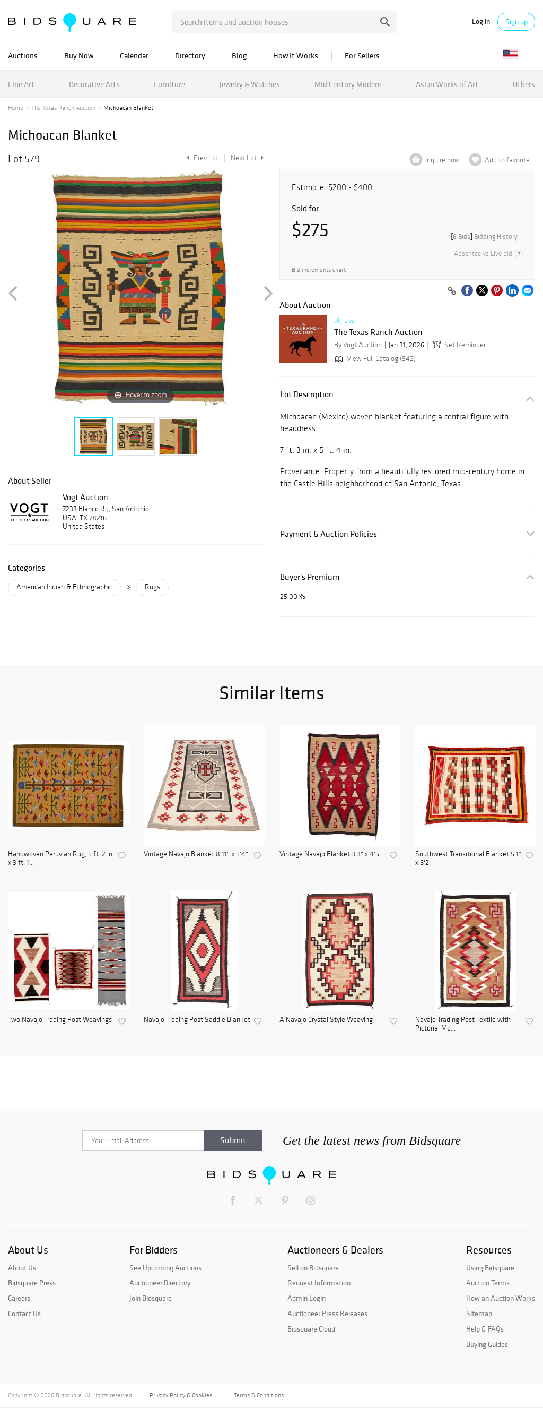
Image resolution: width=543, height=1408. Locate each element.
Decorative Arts (94, 84)
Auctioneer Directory (159, 1282)
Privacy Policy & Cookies (181, 1395)
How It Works (295, 55)
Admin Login (306, 1298)
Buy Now (78, 55)
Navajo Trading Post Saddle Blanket (197, 1020)
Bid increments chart (319, 270)
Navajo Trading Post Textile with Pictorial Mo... (463, 1024)
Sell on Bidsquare (313, 1268)
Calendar (134, 55)
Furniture (169, 84)
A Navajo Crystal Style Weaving (326, 1020)
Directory (190, 55)
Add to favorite (507, 160)
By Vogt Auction (358, 345)
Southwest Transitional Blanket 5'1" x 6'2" (468, 859)
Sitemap (479, 1313)
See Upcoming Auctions (165, 1268)
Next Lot (247, 157)
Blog (239, 55)
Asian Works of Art (447, 84)
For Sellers (362, 55)
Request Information (319, 1282)
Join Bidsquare (150, 1298)
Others (524, 84)
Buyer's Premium (309, 577)
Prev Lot (201, 157)
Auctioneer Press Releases (327, 1313)
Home (15, 107)
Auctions (23, 55)
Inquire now (442, 160)
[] (484, 236)
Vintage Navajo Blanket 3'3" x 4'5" (330, 854)
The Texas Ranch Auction (63, 107)
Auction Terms (488, 1282)
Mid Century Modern (348, 84)
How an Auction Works (500, 1298)
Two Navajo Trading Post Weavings (60, 1020)
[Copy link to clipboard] (451, 291)
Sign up (516, 22)
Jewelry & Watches (250, 84)
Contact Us (24, 1313)
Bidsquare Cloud (311, 1329)
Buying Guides (487, 1344)
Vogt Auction (85, 497)
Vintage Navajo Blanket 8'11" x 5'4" (196, 854)
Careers (19, 1298)
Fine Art (21, 84)
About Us (22, 1268)
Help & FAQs (485, 1329)
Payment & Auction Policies (328, 534)
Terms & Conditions (259, 1395)
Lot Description (307, 394)
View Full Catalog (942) (374, 358)
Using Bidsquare (490, 1268)
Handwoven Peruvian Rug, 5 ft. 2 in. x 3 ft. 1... (61, 859)
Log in (481, 21)
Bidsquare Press (32, 1282)
